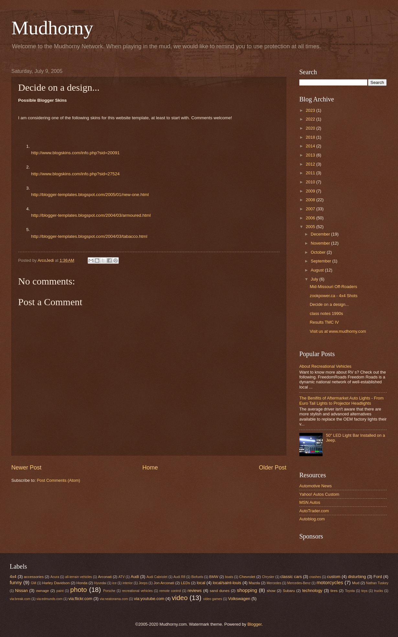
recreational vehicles (137, 591)
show (271, 591)
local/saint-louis (227, 582)
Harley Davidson (56, 583)
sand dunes (219, 591)
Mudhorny (52, 28)
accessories (34, 577)
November (321, 243)
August (318, 270)
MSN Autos (309, 502)
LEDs (185, 583)
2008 (311, 199)
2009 (311, 191)
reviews (195, 590)
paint (59, 591)
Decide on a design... (329, 304)
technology (312, 590)
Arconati (105, 577)
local (201, 582)
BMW (213, 577)
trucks (378, 591)
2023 (311, 110)
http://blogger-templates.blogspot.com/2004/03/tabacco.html (89, 236)
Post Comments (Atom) (58, 480)
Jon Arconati (164, 583)
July (315, 279)
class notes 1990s (326, 313)
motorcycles (329, 582)
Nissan (21, 590)
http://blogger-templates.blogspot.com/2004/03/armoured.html (91, 215)
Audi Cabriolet (157, 577)
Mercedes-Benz (299, 583)
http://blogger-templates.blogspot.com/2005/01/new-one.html (90, 194)
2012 (311, 164)
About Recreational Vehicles (325, 366)
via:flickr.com (81, 598)
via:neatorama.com (114, 599)
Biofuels (197, 577)
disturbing (357, 576)
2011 (311, 172)
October (318, 252)
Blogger (255, 624)
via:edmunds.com (49, 599)
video (180, 597)
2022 (311, 119)
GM (33, 583)
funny (16, 582)
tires (333, 591)
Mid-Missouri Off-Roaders (333, 286)
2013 (311, 155)
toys (364, 591)
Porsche (109, 591)
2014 (311, 146)
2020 (311, 128)
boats (229, 577)
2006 (311, 217)
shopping (247, 590)
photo (78, 589)
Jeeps (143, 583)
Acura (54, 577)
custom (334, 576)
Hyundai (100, 583)
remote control (170, 591)
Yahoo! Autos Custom (319, 494)
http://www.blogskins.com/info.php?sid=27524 (75, 173)
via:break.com (20, 599)
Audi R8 (179, 577)
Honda (81, 583)
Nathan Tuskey (377, 583)
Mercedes (274, 583)
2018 (311, 137)
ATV (121, 577)
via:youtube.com (149, 598)
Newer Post (26, 467)
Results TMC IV (324, 322)
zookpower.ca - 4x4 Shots (333, 295)
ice (114, 583)
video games (212, 599)
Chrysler (268, 577)
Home (150, 467)
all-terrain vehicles (78, 577)
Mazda (254, 583)
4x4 (13, 576)
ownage (42, 591)
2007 (311, 208)
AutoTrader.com (314, 510)
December (321, 234)
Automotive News (315, 485)
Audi (135, 576)
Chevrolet (247, 577)
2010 (311, 182)
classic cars (291, 576)
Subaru (289, 591)
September (321, 261)
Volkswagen (239, 598)
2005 (311, 226)
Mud (355, 583)
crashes (315, 577)
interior (128, 583)
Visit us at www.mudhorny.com (338, 331)
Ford (377, 576)
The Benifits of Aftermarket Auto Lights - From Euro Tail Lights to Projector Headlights (341, 400)
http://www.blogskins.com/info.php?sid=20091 (75, 152)
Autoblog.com (312, 518)
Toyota (350, 591)
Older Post (272, 467)
